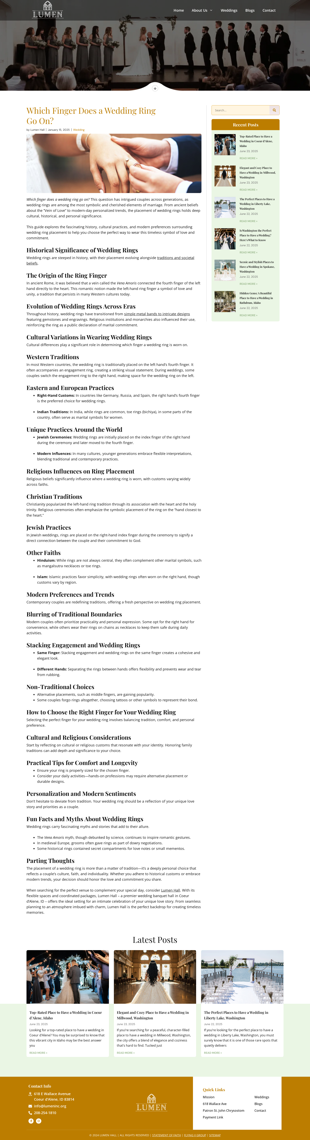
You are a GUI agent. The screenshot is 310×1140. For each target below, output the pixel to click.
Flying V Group (195, 1135)
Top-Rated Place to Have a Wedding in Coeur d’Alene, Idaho (256, 141)
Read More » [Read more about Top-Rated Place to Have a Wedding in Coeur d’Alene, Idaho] (248, 158)
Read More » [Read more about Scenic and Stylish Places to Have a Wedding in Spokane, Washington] (248, 284)
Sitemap (215, 1135)
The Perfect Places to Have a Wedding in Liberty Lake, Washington (257, 203)
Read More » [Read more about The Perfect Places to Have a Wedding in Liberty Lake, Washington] (248, 221)
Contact (269, 10)
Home (179, 10)
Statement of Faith (166, 1135)
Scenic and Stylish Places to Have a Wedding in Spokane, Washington (257, 266)
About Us (202, 10)
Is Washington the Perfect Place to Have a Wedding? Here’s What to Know (255, 235)
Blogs (250, 10)
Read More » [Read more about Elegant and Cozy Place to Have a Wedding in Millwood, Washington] (248, 189)
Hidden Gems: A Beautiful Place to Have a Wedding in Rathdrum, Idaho (256, 298)
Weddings (229, 10)
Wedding (79, 130)
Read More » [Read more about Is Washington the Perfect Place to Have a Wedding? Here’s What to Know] (248, 252)
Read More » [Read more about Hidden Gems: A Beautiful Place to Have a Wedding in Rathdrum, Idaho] (248, 315)
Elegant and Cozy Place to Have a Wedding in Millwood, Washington (258, 172)
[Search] (274, 110)
